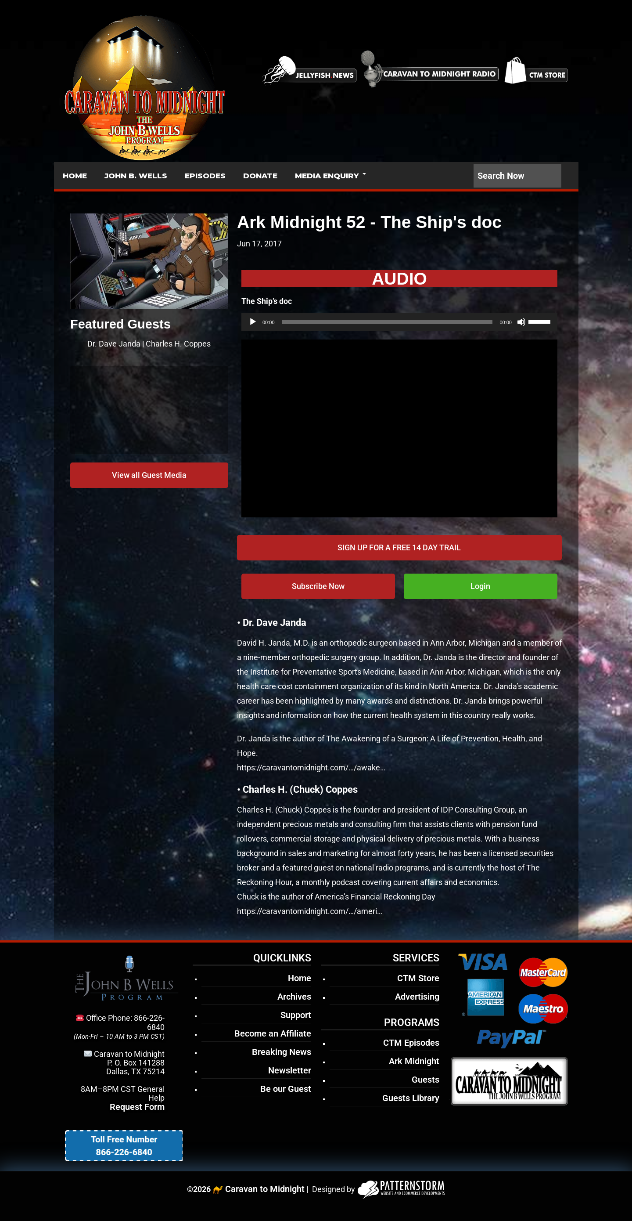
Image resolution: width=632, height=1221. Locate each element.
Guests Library (410, 1098)
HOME (75, 175)
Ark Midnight (414, 1061)
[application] (399, 322)
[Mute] (521, 322)
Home (299, 978)
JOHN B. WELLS (135, 175)
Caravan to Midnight (265, 1189)
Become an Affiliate (272, 1033)
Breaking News (281, 1052)
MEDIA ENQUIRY (327, 175)
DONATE (260, 175)
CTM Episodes (411, 1042)
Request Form (137, 1107)
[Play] (252, 322)
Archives (294, 996)
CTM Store (418, 978)
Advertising (417, 996)
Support (295, 1015)
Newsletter (289, 1070)
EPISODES (205, 175)
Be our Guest (285, 1089)
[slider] (387, 322)
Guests (425, 1079)
